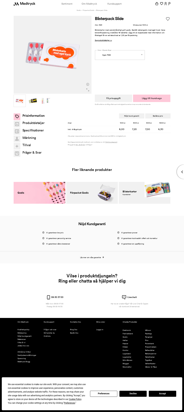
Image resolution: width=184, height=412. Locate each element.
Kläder (125, 347)
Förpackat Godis (88, 10)
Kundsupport (114, 3)
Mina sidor (100, 322)
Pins (147, 340)
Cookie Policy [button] (75, 399)
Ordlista (47, 336)
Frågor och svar (50, 329)
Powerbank (149, 343)
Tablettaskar (150, 357)
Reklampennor (151, 353)
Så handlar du (49, 333)
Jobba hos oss (23, 345)
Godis (78, 10)
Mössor (148, 330)
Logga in (99, 329)
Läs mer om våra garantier (92, 257)
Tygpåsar (148, 360)
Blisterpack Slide (101, 10)
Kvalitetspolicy (23, 329)
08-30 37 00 (54, 297)
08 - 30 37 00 (80, 145)
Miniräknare (127, 360)
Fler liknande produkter (92, 169)
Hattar (125, 340)
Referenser (22, 339)
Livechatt (129, 297)
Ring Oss (73, 329)
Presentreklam (151, 347)
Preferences (104, 393)
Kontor (125, 350)
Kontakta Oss (75, 322)
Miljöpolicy (22, 333)
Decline (133, 393)
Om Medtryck (89, 3)
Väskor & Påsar (151, 367)
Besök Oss (74, 333)
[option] (53, 55)
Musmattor (127, 367)
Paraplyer (149, 337)
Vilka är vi (21, 342)
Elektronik (127, 330)
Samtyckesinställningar (27, 355)
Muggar (126, 363)
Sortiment (66, 3)
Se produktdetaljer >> (103, 40)
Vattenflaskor (150, 363)
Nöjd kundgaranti (111, 142)
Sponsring (22, 358)
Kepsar (125, 343)
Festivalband (128, 333)
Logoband (127, 353)
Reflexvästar (150, 350)
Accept (162, 393)
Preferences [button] (69, 403)
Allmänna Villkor (24, 352)
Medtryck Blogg (24, 361)
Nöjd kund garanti (131, 115)
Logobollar (127, 357)
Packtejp (148, 333)
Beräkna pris (158, 115)
